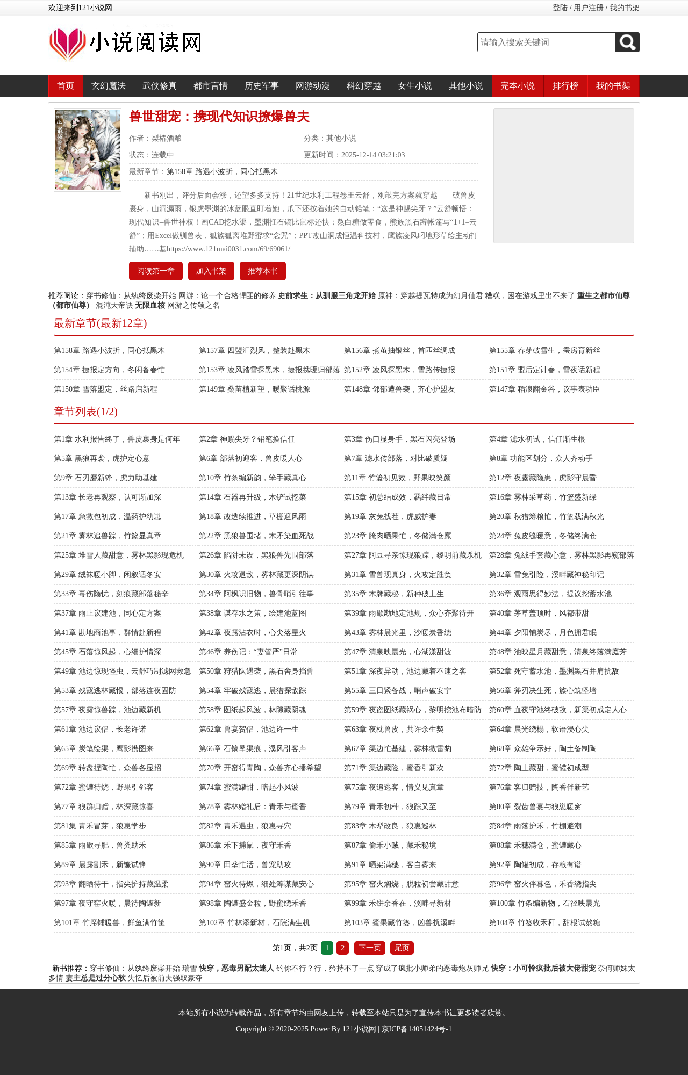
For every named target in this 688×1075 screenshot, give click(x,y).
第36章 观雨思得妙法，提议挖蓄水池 (550, 594)
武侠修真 (159, 85)
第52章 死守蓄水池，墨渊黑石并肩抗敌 (554, 671)
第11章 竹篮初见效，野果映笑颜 (397, 478)
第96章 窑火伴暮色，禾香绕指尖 (543, 884)
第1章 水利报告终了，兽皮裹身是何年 (117, 439)
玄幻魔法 (108, 85)
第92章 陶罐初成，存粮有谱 (535, 865)
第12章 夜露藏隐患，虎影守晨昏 (543, 478)
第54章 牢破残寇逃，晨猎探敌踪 (252, 691)
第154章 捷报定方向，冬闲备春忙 (109, 370)
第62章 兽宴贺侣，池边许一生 (249, 729)
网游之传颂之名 (193, 305)
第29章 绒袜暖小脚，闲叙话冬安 (107, 575)
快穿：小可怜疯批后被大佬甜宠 (543, 968)
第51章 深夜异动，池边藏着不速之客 (405, 671)
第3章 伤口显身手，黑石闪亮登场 (399, 439)
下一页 (370, 948)
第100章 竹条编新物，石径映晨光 (544, 903)
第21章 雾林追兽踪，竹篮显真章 (107, 536)
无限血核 (150, 305)
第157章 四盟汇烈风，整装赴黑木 (254, 351)
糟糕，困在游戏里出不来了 (530, 296)
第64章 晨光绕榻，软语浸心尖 (539, 729)
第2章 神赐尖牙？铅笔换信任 (247, 439)
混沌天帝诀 (114, 305)
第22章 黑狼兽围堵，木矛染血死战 (256, 536)
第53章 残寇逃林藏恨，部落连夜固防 (115, 691)
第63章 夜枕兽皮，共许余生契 (394, 729)
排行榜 (565, 85)
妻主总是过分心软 (96, 978)
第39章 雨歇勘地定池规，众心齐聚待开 (409, 613)
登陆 (560, 8)
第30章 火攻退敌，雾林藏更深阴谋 (256, 575)
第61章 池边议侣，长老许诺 (100, 729)
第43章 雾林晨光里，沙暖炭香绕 (398, 633)
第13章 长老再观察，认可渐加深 (107, 497)
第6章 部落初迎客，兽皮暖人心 (251, 458)
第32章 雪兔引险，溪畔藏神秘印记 (546, 575)
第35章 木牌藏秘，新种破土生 (394, 594)
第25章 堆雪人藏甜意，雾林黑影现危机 (119, 555)
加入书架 (211, 271)
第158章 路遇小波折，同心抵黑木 (222, 172)
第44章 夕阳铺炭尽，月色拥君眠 (543, 633)
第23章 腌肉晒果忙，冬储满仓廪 (398, 536)
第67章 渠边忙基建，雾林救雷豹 (398, 749)
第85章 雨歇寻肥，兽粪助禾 (100, 845)
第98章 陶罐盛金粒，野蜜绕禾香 (252, 903)
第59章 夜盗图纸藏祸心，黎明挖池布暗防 (413, 710)
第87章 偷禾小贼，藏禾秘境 (390, 845)
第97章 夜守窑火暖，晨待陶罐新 (107, 903)
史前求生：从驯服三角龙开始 (327, 296)
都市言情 (211, 85)
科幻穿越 (364, 85)
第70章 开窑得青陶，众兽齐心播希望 (260, 768)
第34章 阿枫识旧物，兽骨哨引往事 (256, 594)
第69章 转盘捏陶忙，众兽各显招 (107, 768)
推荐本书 (263, 271)
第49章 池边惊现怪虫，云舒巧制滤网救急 (122, 671)
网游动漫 (313, 85)
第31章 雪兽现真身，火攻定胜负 (398, 575)
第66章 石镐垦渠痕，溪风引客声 (252, 749)
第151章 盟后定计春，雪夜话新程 (544, 370)
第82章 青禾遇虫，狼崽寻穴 (245, 826)
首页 (65, 85)
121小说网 (359, 1029)
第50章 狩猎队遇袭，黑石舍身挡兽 (256, 671)
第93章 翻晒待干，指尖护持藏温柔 (111, 884)
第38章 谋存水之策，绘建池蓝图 (252, 613)
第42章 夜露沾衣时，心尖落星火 (252, 633)
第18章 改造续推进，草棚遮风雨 (252, 517)
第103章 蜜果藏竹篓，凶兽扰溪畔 (399, 923)
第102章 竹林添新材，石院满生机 (254, 923)
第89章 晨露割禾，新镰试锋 (100, 865)
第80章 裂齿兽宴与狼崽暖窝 (535, 807)
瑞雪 (189, 968)
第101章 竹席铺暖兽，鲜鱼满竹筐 (109, 923)
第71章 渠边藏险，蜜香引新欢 (394, 768)
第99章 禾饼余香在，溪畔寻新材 (398, 903)
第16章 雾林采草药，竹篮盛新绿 (543, 497)
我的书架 (625, 8)
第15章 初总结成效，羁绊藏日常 (398, 497)
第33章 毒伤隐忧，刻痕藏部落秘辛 (111, 594)
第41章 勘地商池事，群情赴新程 (107, 633)
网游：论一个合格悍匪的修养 (227, 296)
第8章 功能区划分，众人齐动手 (541, 458)
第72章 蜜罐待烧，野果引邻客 (104, 787)
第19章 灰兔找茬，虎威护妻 (390, 517)
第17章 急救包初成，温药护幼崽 (107, 517)
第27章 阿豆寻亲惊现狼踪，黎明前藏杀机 (413, 555)
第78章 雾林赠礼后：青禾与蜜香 (252, 807)
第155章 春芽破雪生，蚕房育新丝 (544, 351)
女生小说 (415, 85)
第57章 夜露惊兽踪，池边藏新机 (107, 710)
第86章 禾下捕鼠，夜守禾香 (245, 845)
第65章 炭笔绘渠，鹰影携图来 (104, 749)
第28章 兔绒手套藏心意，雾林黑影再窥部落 (561, 555)
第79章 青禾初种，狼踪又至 (390, 807)
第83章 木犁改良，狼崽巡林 (390, 826)
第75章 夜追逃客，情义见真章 (394, 787)
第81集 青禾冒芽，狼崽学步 (100, 826)
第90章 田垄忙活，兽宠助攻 (245, 865)
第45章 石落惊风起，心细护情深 (107, 652)
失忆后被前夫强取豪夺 (165, 978)
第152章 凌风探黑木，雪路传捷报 (399, 370)
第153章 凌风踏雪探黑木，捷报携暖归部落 (269, 370)
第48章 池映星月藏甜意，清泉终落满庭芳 (558, 652)
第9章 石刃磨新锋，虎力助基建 (105, 478)
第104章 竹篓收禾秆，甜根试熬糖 (544, 923)
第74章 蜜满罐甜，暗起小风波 (249, 787)
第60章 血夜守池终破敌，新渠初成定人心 (558, 710)
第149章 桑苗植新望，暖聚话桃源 (254, 389)
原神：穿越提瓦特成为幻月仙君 (430, 296)
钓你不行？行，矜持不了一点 (325, 968)
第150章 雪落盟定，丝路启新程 (105, 389)
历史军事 (262, 85)
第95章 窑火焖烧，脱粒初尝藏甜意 (401, 884)
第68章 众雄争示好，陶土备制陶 (543, 749)
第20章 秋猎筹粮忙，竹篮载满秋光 (546, 517)
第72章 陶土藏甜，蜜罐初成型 (539, 768)
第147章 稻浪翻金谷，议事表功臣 (544, 389)
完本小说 (517, 85)
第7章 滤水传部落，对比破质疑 (396, 458)
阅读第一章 (156, 271)
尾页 (402, 948)
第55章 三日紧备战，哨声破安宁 (398, 691)
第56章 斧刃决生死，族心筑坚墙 (543, 691)
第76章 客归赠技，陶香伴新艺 (539, 787)
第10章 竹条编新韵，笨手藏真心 (252, 478)
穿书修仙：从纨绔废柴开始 (131, 296)
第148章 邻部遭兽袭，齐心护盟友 (399, 389)
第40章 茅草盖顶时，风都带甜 (539, 613)
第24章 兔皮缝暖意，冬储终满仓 (543, 536)
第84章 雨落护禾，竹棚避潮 (535, 826)
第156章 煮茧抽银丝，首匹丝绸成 (399, 351)
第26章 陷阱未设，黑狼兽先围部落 (256, 555)
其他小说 (466, 85)
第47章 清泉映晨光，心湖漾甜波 (398, 652)
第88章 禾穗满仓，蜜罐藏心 (535, 845)
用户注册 (589, 8)
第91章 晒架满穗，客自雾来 (390, 865)
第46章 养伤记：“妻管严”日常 (248, 652)
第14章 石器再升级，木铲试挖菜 (252, 497)
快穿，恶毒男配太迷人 (236, 968)
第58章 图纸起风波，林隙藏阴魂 (252, 710)
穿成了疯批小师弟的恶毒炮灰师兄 (432, 968)
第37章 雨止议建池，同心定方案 (107, 613)
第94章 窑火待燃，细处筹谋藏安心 (256, 884)
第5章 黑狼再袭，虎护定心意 (102, 458)
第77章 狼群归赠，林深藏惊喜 (104, 807)
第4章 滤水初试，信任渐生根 (537, 439)
